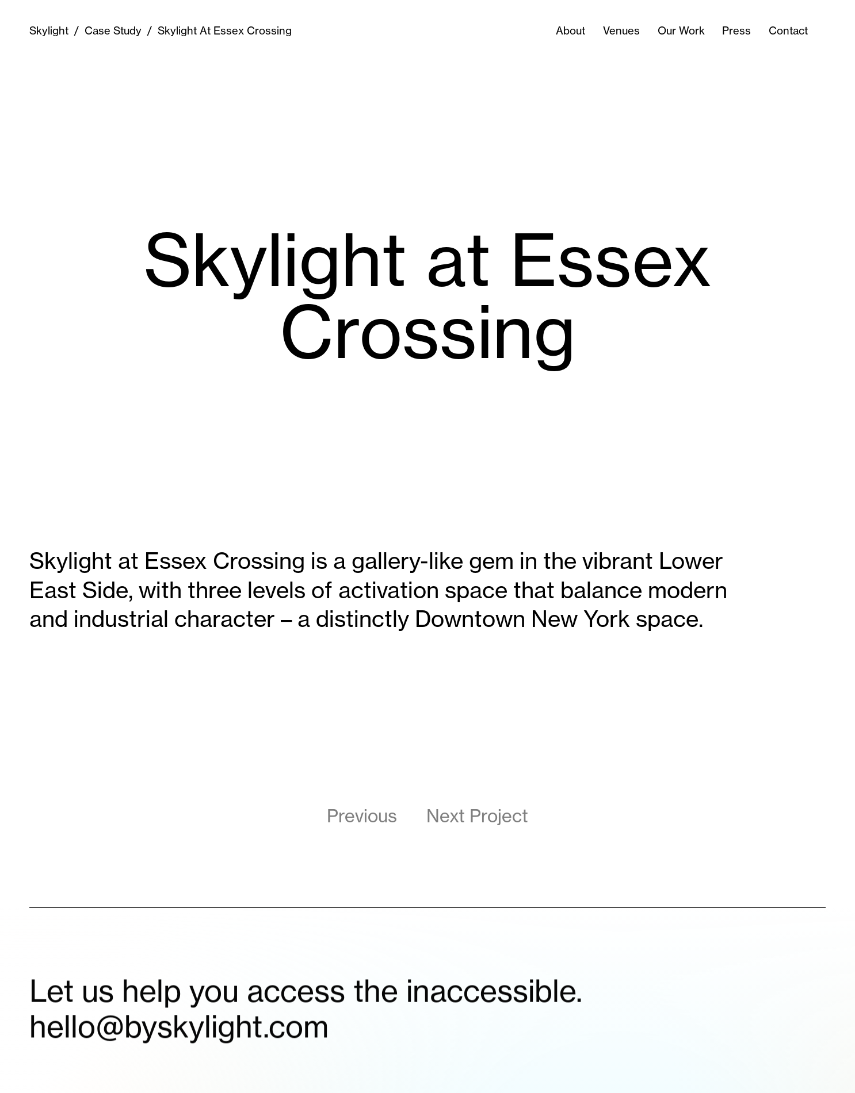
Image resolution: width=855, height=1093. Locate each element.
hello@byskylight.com (179, 1035)
